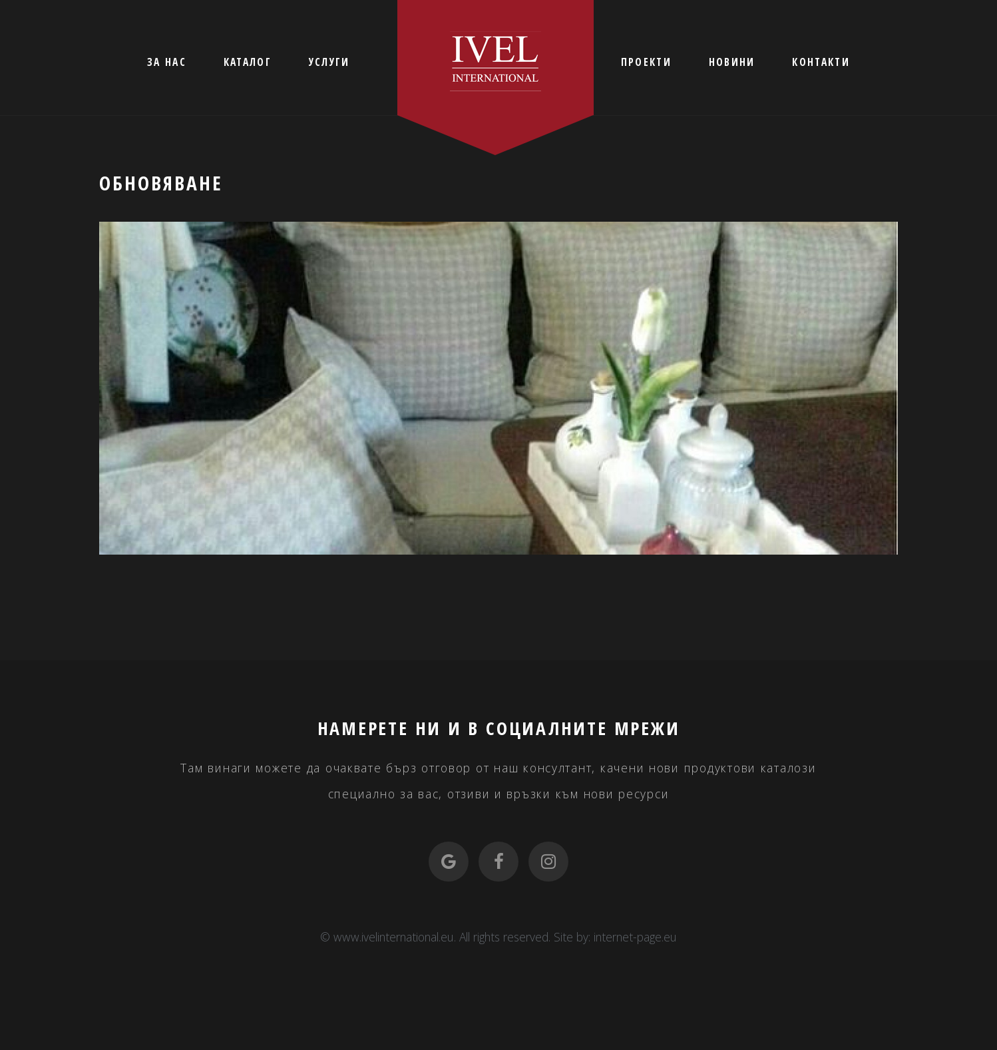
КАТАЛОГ (248, 62)
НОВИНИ (732, 62)
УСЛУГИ (329, 62)
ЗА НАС (166, 62)
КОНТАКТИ (821, 62)
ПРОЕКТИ (646, 62)
